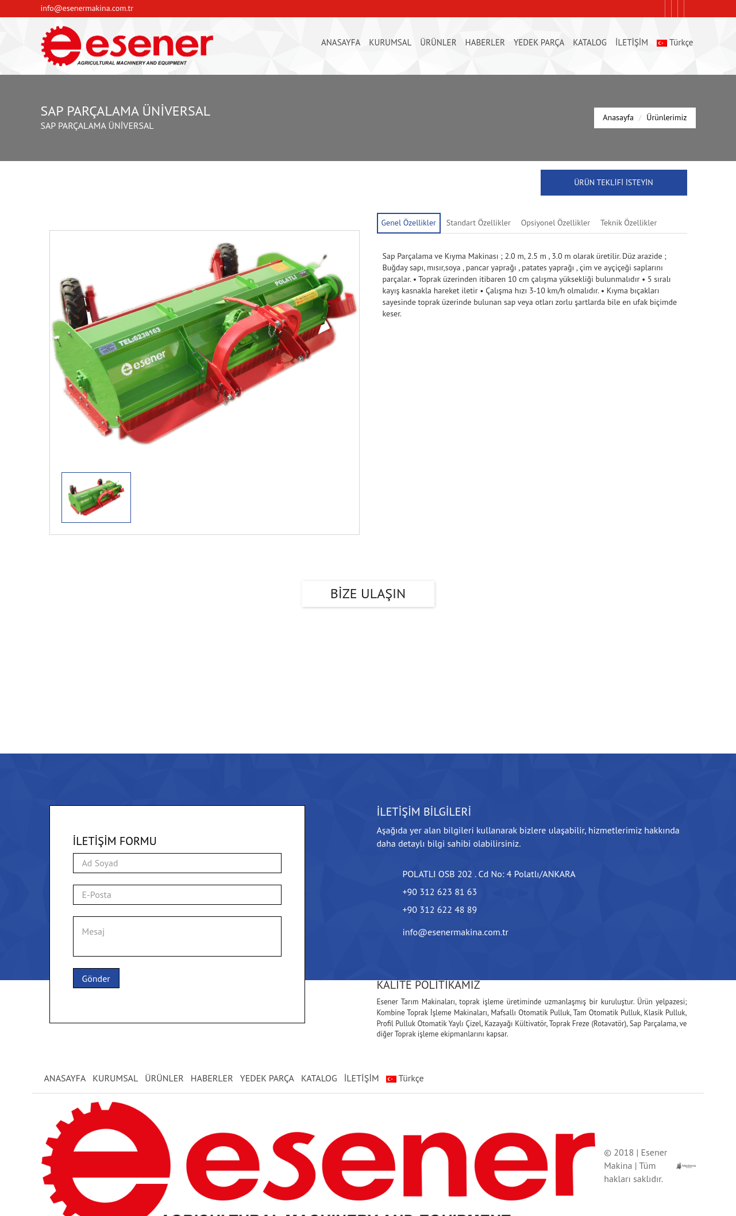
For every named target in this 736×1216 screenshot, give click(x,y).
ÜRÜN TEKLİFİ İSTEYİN (613, 182)
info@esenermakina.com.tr (87, 8)
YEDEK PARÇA (539, 42)
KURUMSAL (390, 42)
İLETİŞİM (631, 42)
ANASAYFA (340, 42)
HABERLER (485, 42)
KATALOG (590, 42)
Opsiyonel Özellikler (555, 222)
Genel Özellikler (409, 222)
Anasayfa (618, 117)
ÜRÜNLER (438, 42)
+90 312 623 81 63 (439, 891)
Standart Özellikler (478, 222)
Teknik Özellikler (628, 222)
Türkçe (675, 42)
